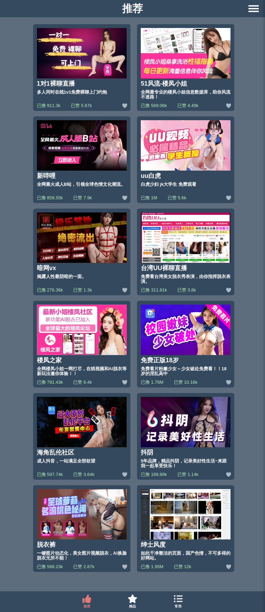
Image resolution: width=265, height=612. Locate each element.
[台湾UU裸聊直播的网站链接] (185, 248)
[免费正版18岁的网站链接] (185, 340)
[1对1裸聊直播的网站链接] (81, 63)
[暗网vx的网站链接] (81, 248)
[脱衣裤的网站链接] (81, 525)
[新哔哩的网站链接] (81, 156)
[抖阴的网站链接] (185, 432)
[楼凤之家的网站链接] (81, 340)
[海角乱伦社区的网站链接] (81, 432)
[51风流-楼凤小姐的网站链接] (185, 63)
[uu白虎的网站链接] (185, 156)
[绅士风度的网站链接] (185, 525)
